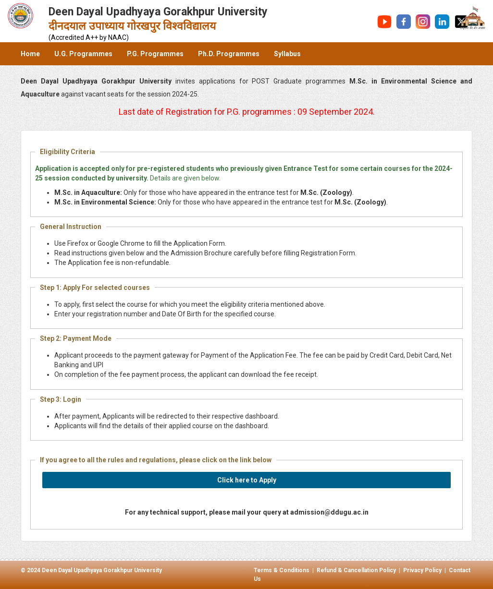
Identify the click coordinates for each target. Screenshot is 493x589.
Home (30, 54)
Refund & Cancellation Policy (356, 570)
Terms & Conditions (281, 570)
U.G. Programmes (83, 54)
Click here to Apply (246, 480)
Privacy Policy (422, 570)
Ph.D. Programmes (228, 54)
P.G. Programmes (155, 54)
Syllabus (287, 54)
